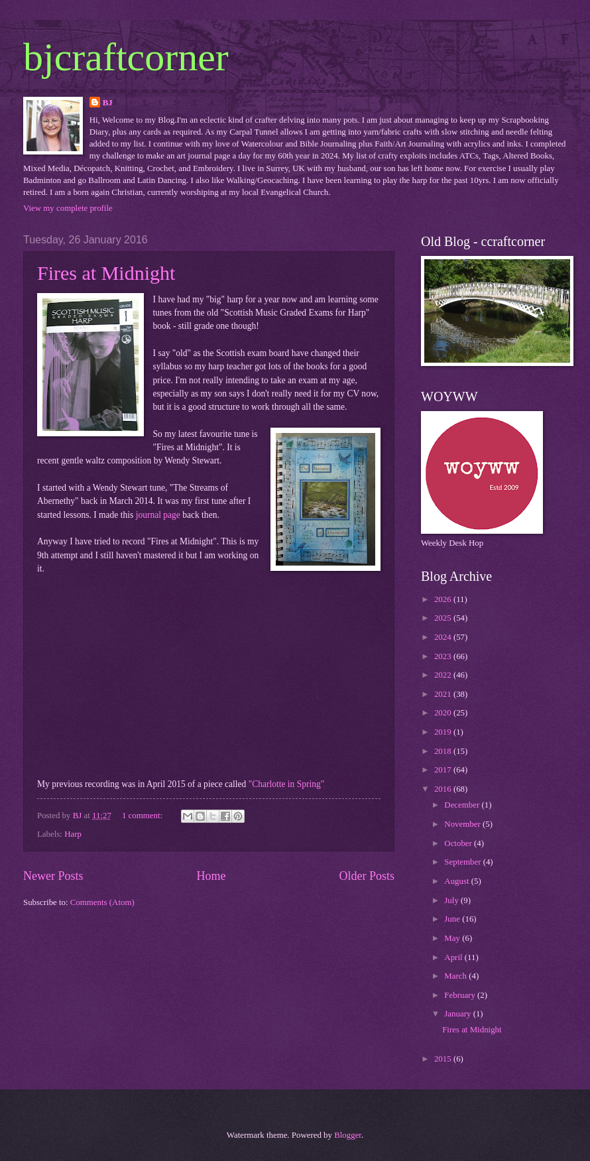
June (453, 919)
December (462, 805)
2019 (443, 732)
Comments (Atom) (102, 902)
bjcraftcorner (126, 57)
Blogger (347, 1135)
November (463, 824)
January (458, 1013)
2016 (443, 789)
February (460, 995)
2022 (443, 675)
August (457, 881)
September (463, 862)
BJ (108, 102)
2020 (443, 712)
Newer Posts (53, 876)
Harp (73, 834)
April (454, 957)
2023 (443, 656)
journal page (158, 515)
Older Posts (366, 876)
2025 (443, 618)
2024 (443, 637)
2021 (443, 694)
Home (210, 876)
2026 (443, 599)
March (456, 976)
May (453, 938)
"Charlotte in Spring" (287, 784)
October (459, 843)
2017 (443, 769)
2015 (443, 1059)
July (452, 900)
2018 (443, 751)
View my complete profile (68, 208)
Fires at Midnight (106, 273)
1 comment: (143, 815)
